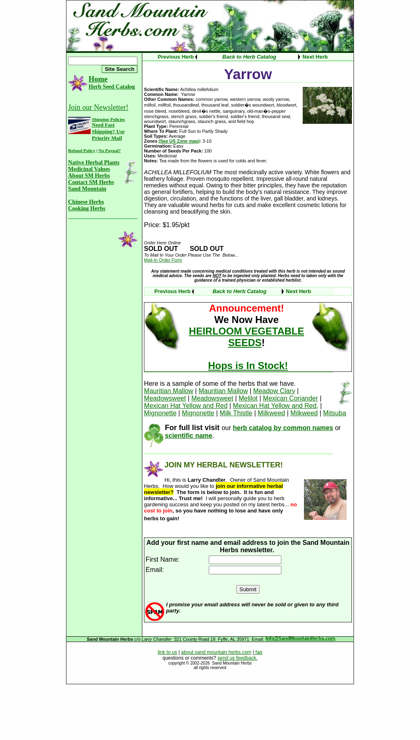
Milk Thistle (236, 413)
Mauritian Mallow (168, 390)
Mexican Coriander (290, 398)
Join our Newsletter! (98, 107)
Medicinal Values (89, 169)
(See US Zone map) (179, 141)
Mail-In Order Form (163, 259)
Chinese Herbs (86, 202)
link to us (167, 652)
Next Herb (315, 57)
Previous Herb (176, 57)
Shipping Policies (108, 119)
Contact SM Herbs (91, 182)
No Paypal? (109, 150)
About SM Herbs (89, 176)
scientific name (188, 435)
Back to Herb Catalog (249, 57)
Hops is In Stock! (248, 365)
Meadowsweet (165, 398)
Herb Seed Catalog (112, 87)
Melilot (248, 398)
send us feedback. (237, 658)
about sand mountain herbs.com (216, 652)
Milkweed (271, 413)
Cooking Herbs (86, 208)
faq (258, 652)
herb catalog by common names (283, 427)
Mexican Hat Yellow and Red (186, 405)
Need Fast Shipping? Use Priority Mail (108, 131)
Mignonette (160, 413)
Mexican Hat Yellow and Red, (275, 405)
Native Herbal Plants (93, 162)
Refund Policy (81, 150)
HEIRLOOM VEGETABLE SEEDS (246, 337)
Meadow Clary (274, 390)
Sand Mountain (87, 189)
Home (98, 79)
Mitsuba (334, 413)
